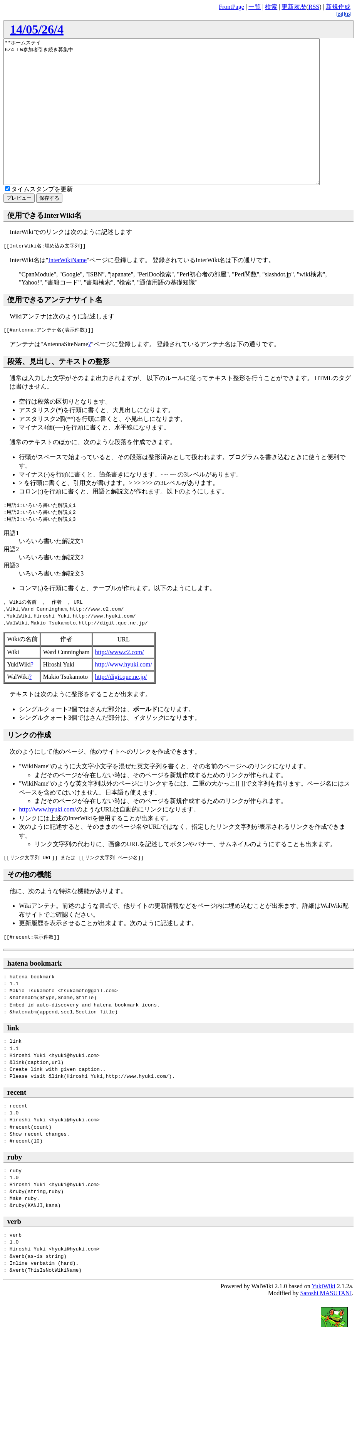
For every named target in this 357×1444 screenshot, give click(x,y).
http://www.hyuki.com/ (123, 693)
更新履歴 (294, 6)
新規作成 (338, 6)
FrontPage (231, 6)
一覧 (254, 6)
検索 (271, 6)
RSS (313, 6)
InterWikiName (67, 289)
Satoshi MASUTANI (326, 1322)
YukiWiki (323, 1315)
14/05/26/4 (37, 29)
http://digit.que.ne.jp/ (121, 705)
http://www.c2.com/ (119, 681)
